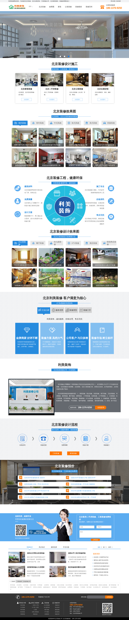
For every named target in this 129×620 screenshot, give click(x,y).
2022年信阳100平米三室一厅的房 (83, 497)
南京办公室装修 (84, 585)
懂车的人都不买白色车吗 (101, 560)
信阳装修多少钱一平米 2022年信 (36, 484)
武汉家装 (19, 585)
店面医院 (47, 614)
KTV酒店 (47, 611)
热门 (104, 547)
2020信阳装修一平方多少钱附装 (83, 484)
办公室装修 (47, 605)
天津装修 (39, 585)
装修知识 (57, 605)
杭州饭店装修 (93, 585)
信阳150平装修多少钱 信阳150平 (83, 478)
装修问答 (57, 614)
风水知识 (57, 607)
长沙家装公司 (96, 587)
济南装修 (76, 587)
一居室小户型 (35, 605)
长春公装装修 (60, 585)
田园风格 (22, 614)
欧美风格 (22, 611)
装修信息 (35, 614)
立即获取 (109, 597)
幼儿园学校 (47, 607)
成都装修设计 (46, 587)
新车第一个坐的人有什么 (101, 575)
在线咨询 (100, 407)
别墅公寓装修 (35, 611)
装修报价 (78, 7)
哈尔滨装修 (69, 585)
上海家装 (75, 585)
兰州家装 (82, 587)
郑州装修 (12, 585)
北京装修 (42, 7)
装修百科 (89, 7)
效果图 (51, 7)
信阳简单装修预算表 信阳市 (34, 478)
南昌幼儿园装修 (103, 585)
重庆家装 (54, 587)
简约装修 (22, 609)
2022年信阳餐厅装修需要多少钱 (83, 491)
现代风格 (22, 605)
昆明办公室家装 (37, 587)
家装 (59, 7)
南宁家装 (20, 587)
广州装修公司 (27, 587)
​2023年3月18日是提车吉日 (101, 566)
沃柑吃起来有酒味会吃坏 (101, 569)
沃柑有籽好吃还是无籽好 (101, 563)
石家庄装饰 (33, 585)
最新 (99, 547)
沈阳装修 (52, 585)
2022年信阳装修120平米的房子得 (36, 491)
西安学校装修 (62, 587)
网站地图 (113, 1)
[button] (60, 56)
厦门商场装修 (112, 585)
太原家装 (46, 585)
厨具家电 (57, 611)
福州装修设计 (105, 587)
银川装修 (89, 587)
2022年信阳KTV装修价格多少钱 (36, 497)
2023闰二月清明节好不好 (101, 557)
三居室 (35, 609)
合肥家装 (69, 587)
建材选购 (57, 609)
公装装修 (68, 7)
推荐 (109, 547)
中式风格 (22, 607)
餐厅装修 (47, 609)
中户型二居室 (35, 607)
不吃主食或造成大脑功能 (101, 572)
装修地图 (118, 1)
